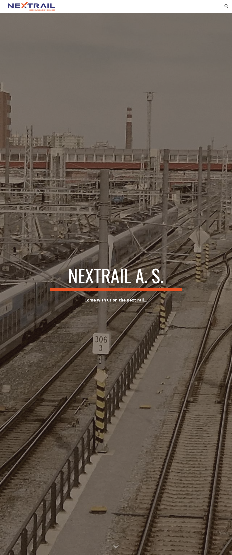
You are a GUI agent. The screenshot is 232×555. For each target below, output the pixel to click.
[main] (115, 277)
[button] (226, 6)
